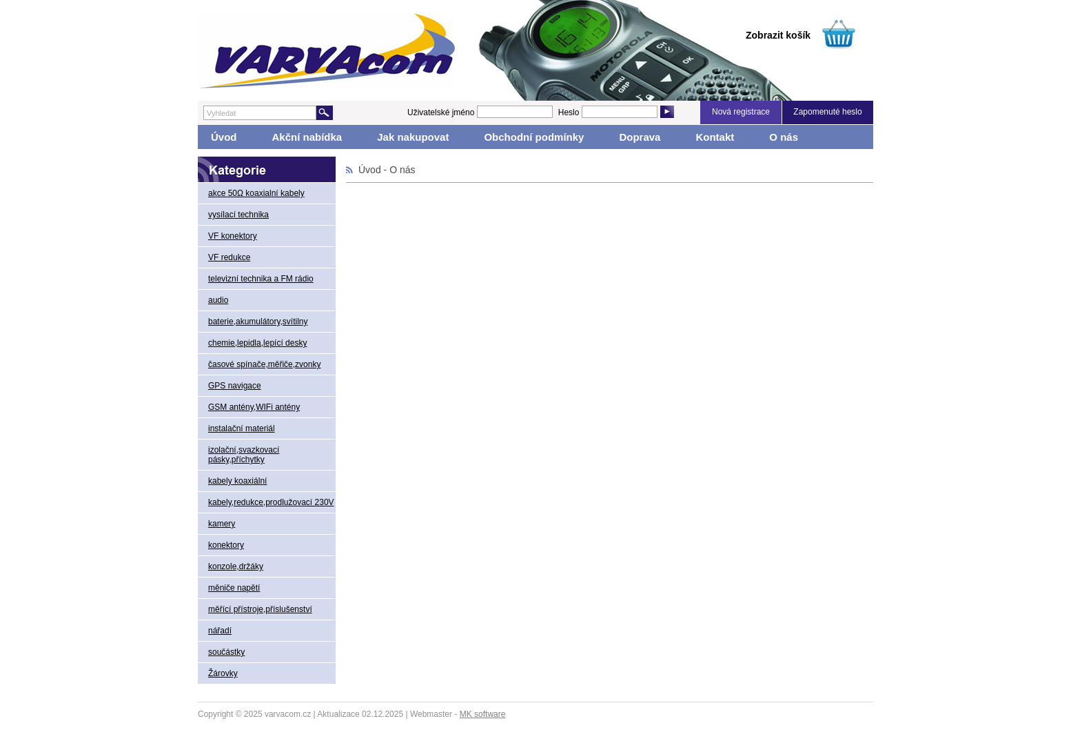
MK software (483, 714)
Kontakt (714, 137)
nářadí (220, 630)
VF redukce (229, 257)
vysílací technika (238, 214)
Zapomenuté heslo (827, 112)
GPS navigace (234, 386)
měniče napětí (234, 588)
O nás (783, 137)
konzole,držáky (235, 566)
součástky (226, 652)
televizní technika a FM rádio (261, 279)
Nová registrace (741, 112)
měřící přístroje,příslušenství (260, 609)
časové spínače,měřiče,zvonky (264, 364)
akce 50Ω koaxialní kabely (256, 193)
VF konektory (232, 236)
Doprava (639, 137)
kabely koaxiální (237, 481)
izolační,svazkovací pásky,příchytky (243, 454)
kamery (221, 524)
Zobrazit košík (778, 35)
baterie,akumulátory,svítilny (258, 321)
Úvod (224, 137)
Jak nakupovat (413, 137)
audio (218, 300)
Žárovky (223, 673)
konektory (226, 545)
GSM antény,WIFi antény (254, 407)
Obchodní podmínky (534, 137)
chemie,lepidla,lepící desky (257, 343)
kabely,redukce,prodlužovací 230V (271, 502)
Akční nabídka (307, 137)
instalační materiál (241, 428)
